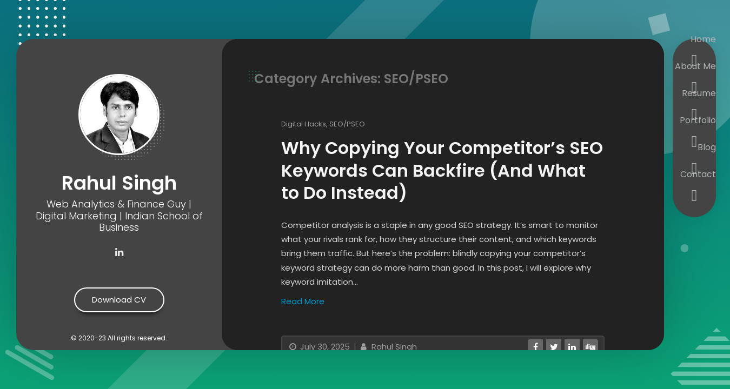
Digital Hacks (303, 124)
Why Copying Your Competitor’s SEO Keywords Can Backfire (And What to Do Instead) (442, 170)
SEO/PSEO (347, 124)
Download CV (119, 299)
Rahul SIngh (387, 346)
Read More (302, 301)
